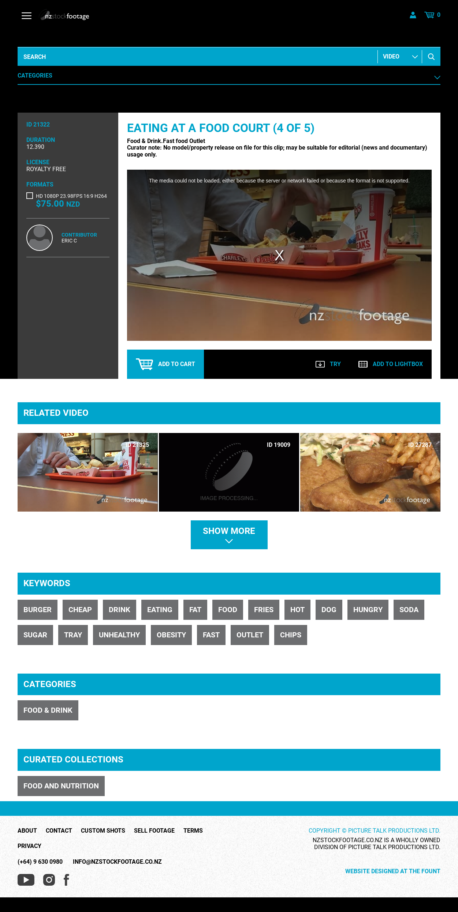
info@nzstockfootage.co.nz (117, 861)
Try (328, 364)
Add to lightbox (390, 364)
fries (263, 609)
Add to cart (165, 364)
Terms (193, 831)
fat (195, 609)
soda (408, 609)
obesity (171, 634)
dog (328, 609)
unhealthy (119, 634)
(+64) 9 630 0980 (40, 861)
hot (297, 609)
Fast (211, 634)
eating (159, 609)
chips (290, 634)
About (27, 831)
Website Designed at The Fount (392, 871)
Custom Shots (103, 831)
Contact (59, 831)
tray (73, 634)
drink (119, 609)
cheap (80, 609)
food (227, 609)
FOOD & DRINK (47, 710)
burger (37, 609)
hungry (368, 609)
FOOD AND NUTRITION (61, 785)
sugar (35, 634)
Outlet (250, 634)
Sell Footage (154, 831)
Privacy (29, 846)
